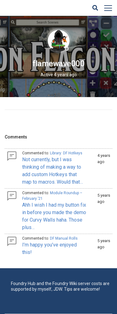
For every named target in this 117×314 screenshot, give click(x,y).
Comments (16, 137)
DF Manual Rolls (64, 238)
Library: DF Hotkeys (66, 153)
